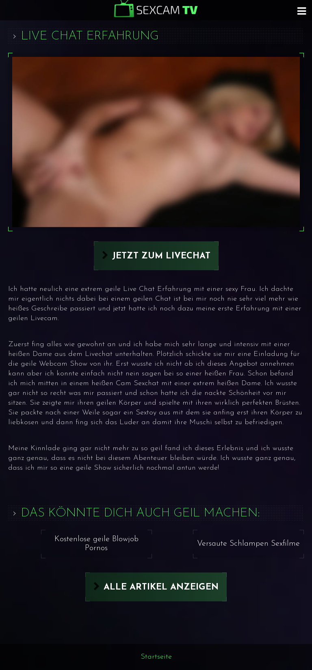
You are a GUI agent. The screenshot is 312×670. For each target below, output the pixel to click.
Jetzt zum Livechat (161, 256)
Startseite (156, 657)
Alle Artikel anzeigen (161, 587)
